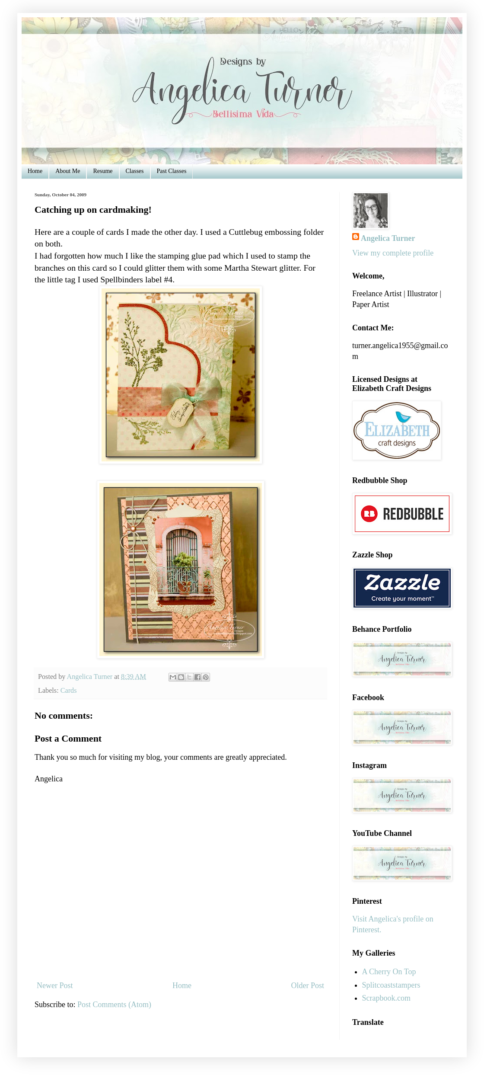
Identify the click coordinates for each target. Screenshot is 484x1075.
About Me (67, 171)
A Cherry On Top (389, 971)
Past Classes (172, 171)
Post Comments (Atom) (114, 1004)
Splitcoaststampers (391, 985)
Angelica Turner (388, 238)
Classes (135, 171)
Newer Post (55, 985)
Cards (68, 690)
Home (35, 171)
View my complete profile (392, 253)
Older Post (308, 985)
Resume (102, 171)
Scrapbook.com (386, 998)
